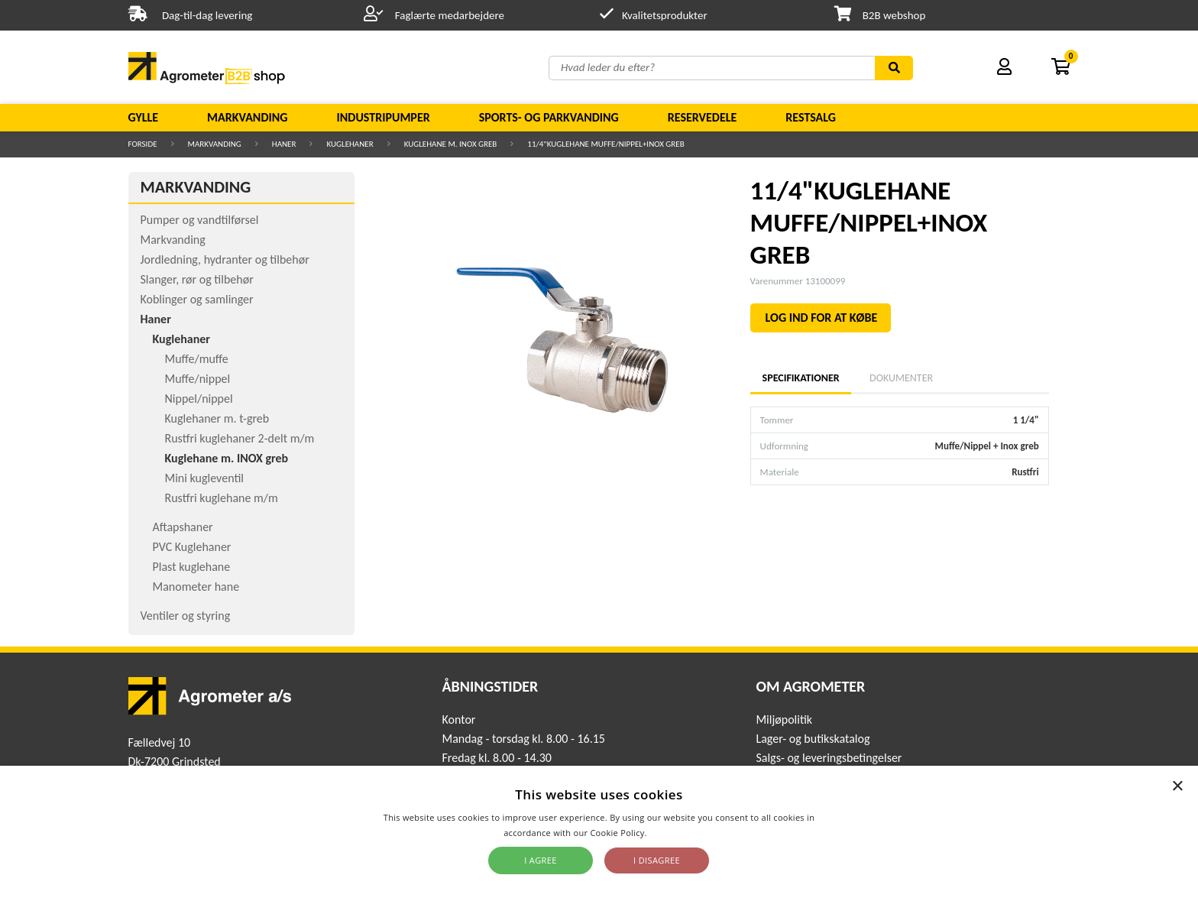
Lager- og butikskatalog (812, 738)
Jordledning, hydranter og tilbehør (225, 259)
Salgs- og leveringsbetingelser (829, 757)
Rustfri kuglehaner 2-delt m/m (240, 438)
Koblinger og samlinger (197, 299)
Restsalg (810, 117)
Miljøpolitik (784, 719)
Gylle (143, 117)
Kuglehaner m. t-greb (217, 418)
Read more (672, 832)
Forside (142, 144)
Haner (284, 144)
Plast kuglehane (192, 566)
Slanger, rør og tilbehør (197, 279)
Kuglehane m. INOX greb (450, 144)
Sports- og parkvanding (549, 117)
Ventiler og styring (186, 615)
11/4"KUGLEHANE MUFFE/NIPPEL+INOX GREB (605, 144)
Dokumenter (901, 377)
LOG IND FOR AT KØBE (822, 317)
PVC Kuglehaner (192, 547)
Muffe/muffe (196, 359)
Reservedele (702, 117)
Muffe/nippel (198, 378)
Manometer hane (196, 586)
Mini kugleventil (204, 478)
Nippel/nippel (199, 398)
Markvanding (247, 117)
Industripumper (382, 117)
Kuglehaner (349, 144)
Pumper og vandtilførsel (200, 219)
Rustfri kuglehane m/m (221, 498)
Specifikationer (801, 377)
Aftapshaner (183, 527)
